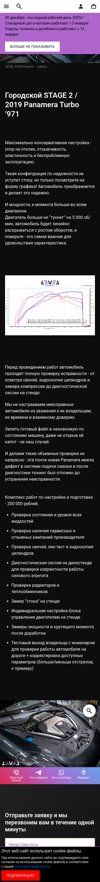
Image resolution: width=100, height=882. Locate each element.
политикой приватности (31, 866)
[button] (14, 763)
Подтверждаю (20, 875)
